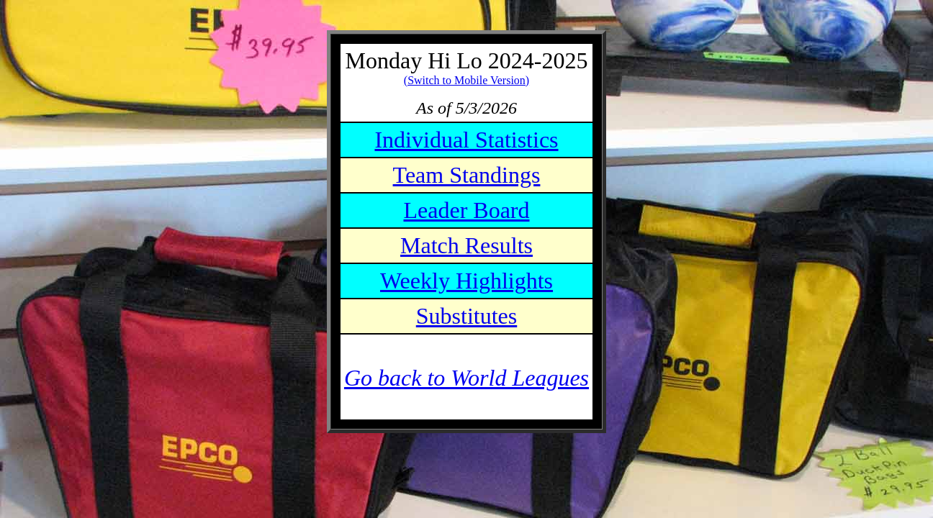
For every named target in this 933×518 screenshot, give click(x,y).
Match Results (466, 245)
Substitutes (466, 316)
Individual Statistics (466, 140)
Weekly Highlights (466, 281)
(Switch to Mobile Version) (466, 80)
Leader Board (466, 210)
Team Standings (467, 175)
